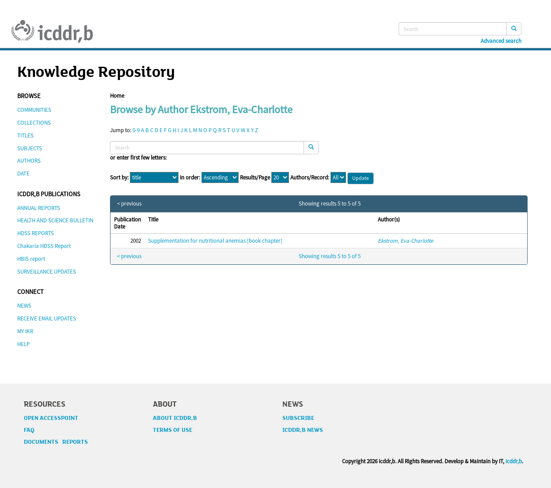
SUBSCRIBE (298, 418)
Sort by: (119, 177)
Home (117, 95)
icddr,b (513, 461)
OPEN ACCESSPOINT (51, 418)
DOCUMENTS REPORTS (56, 442)
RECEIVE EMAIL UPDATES (46, 318)
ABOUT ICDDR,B (175, 418)
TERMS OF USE (172, 430)
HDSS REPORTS (35, 233)
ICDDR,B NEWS (302, 430)
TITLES (25, 135)
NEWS (24, 305)
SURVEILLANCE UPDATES (46, 271)
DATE (23, 173)
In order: (190, 177)
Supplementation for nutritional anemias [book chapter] (215, 240)
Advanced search (501, 41)
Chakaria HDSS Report (44, 246)
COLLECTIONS (34, 122)
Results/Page (255, 177)
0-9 (136, 130)
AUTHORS (29, 160)
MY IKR (25, 331)
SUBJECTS (29, 148)
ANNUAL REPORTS (38, 208)
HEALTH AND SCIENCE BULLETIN (55, 220)
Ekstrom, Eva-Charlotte (405, 240)
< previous (129, 203)
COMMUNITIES (34, 110)
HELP (23, 344)
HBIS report (31, 259)
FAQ (29, 430)
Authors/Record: (309, 177)
